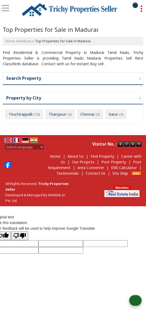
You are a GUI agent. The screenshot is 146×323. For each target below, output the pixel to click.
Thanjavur (57, 114)
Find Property (102, 156)
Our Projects (83, 161)
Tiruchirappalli (21, 114)
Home (10, 41)
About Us (75, 156)
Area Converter (90, 167)
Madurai (24, 41)
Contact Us (95, 173)
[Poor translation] (19, 235)
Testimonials (67, 173)
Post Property (113, 161)
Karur (113, 114)
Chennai (87, 114)
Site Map (120, 173)
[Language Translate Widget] (24, 147)
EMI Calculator (124, 167)
